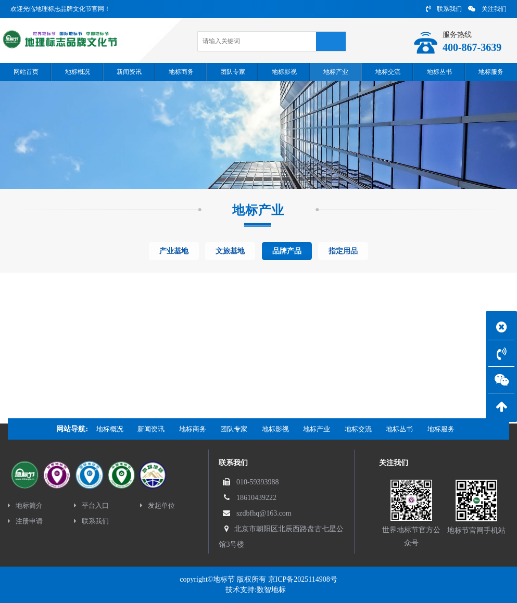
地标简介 (25, 505)
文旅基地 (230, 251)
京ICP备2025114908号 (302, 579)
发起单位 (157, 505)
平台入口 (91, 505)
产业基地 (173, 251)
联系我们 (444, 8)
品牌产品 (286, 251)
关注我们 (487, 8)
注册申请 (25, 521)
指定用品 (343, 251)
